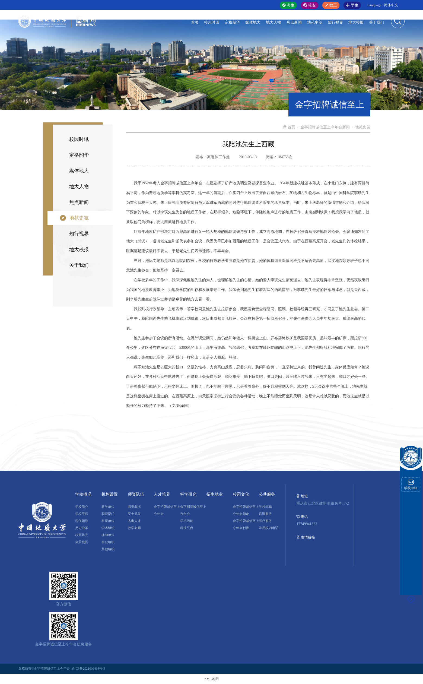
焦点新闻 (294, 22)
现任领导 (81, 521)
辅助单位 (108, 535)
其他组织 (108, 549)
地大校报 (356, 22)
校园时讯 (211, 22)
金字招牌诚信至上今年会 (167, 510)
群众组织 (108, 542)
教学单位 (108, 507)
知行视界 (335, 22)
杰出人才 (134, 521)
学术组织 (108, 528)
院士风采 (134, 514)
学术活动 (186, 521)
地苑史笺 (314, 22)
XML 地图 (211, 679)
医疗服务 (265, 521)
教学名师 (134, 528)
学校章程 (81, 514)
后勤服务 (265, 514)
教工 (331, 5)
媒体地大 (252, 22)
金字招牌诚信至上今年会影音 (246, 524)
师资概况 (134, 507)
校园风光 (81, 535)
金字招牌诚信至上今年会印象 (246, 510)
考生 (288, 5)
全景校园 (81, 542)
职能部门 (108, 514)
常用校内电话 (268, 528)
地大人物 (273, 22)
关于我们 (376, 22)
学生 (352, 5)
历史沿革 (81, 528)
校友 (309, 5)
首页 (195, 22)
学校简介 (81, 507)
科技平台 (186, 528)
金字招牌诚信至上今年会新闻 (325, 127)
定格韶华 (232, 22)
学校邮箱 (265, 507)
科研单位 (108, 521)
